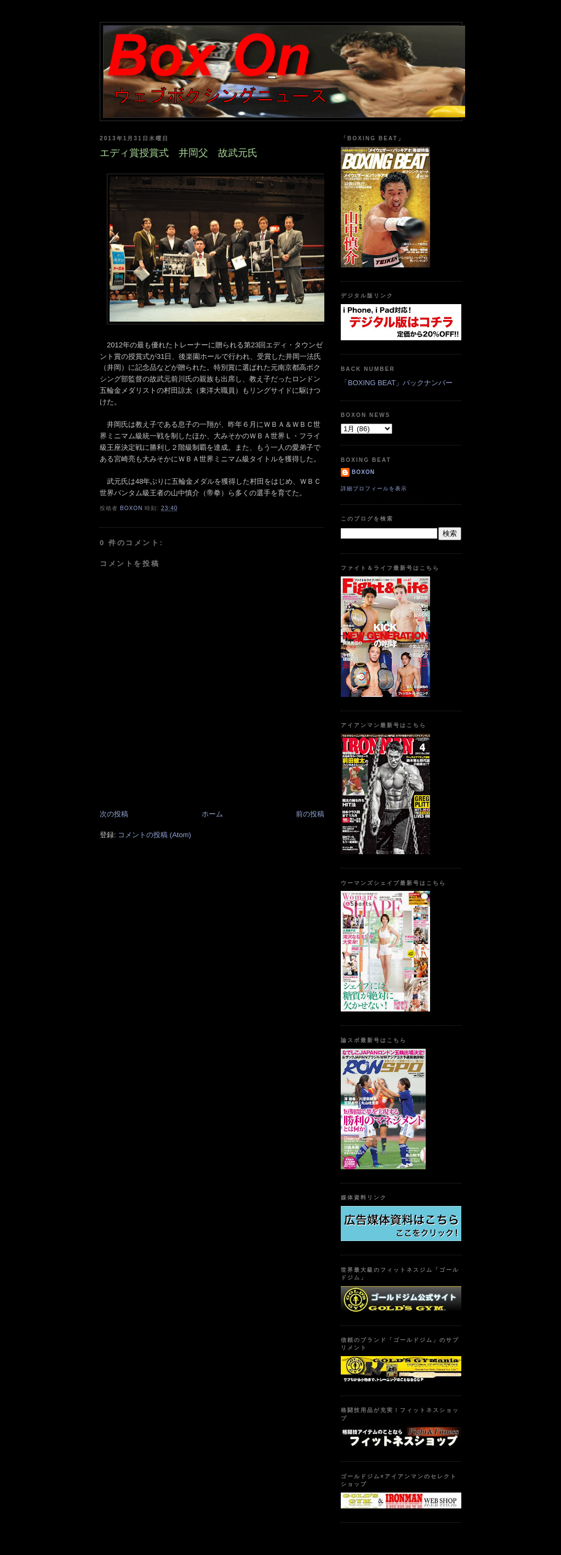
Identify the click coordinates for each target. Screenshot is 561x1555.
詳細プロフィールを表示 (374, 488)
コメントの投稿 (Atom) (154, 835)
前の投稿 (310, 814)
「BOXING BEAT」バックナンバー (397, 383)
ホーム (212, 814)
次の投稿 (114, 814)
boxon (363, 472)
